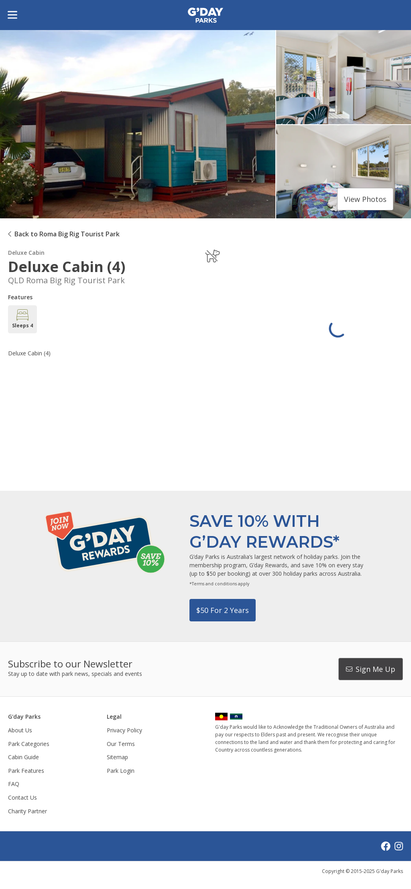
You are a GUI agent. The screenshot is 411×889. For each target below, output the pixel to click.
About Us (20, 730)
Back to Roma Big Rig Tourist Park (67, 234)
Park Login (120, 770)
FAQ (13, 784)
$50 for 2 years (222, 610)
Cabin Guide (23, 757)
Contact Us (22, 797)
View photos (365, 199)
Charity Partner (27, 811)
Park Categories (28, 744)
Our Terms (121, 744)
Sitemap (117, 757)
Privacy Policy (124, 730)
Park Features (26, 770)
